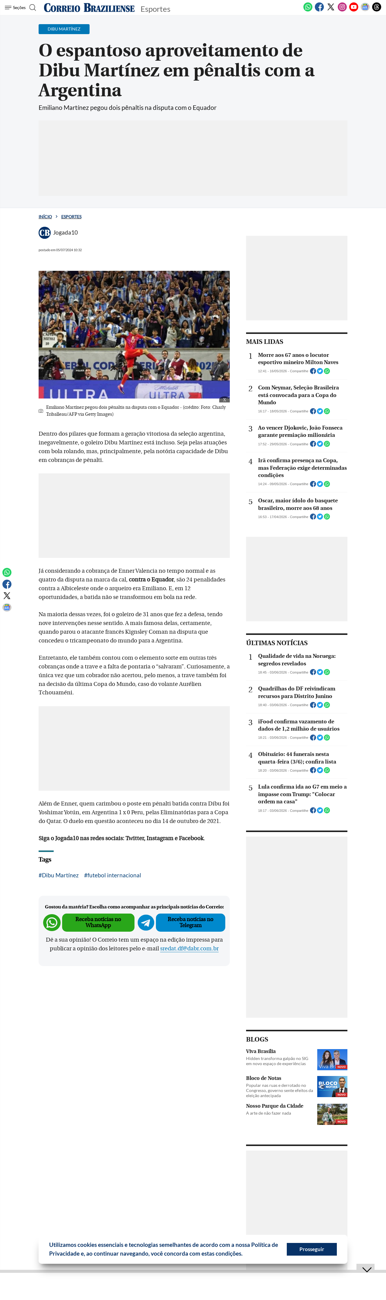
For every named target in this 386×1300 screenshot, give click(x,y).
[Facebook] (319, 10)
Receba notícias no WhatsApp (98, 922)
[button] (245, 1254)
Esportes (71, 216)
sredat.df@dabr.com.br (189, 948)
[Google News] (365, 10)
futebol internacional (114, 875)
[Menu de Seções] (16, 7)
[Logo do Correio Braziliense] (89, 8)
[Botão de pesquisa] (34, 7)
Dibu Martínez (60, 875)
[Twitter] (330, 10)
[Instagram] (342, 10)
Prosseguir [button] (311, 1249)
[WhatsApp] (307, 10)
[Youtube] (353, 10)
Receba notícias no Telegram (190, 922)
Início (45, 216)
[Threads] (376, 10)
